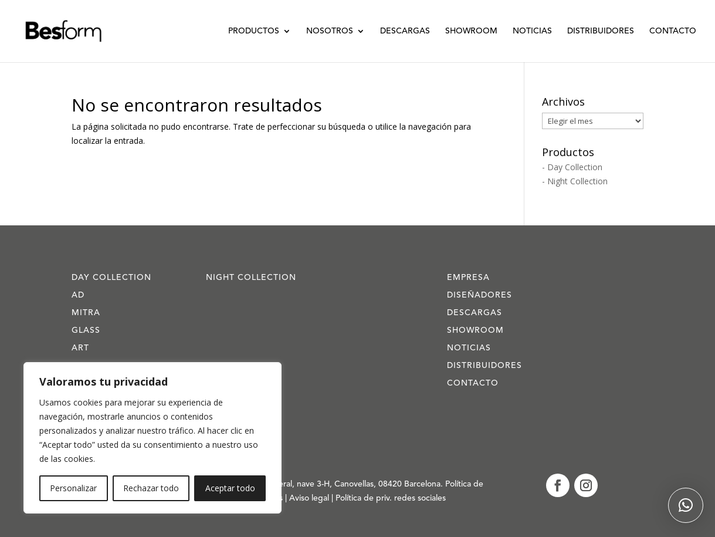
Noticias (532, 31)
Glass (86, 330)
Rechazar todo (151, 488)
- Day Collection (572, 167)
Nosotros (329, 31)
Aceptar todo (230, 488)
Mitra (86, 313)
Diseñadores (479, 295)
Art (80, 348)
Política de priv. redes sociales (391, 498)
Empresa (468, 277)
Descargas (405, 31)
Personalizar (73, 488)
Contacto (672, 31)
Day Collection (111, 277)
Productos (253, 31)
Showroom (471, 31)
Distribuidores (600, 31)
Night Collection (251, 277)
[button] (685, 505)
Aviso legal (310, 498)
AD (78, 295)
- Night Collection (575, 181)
